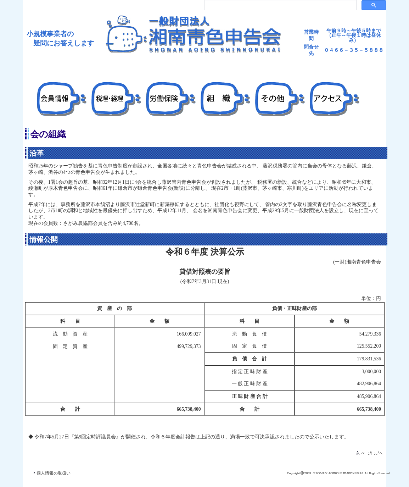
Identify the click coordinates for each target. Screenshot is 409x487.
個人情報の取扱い (54, 473)
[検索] (280, 5)
